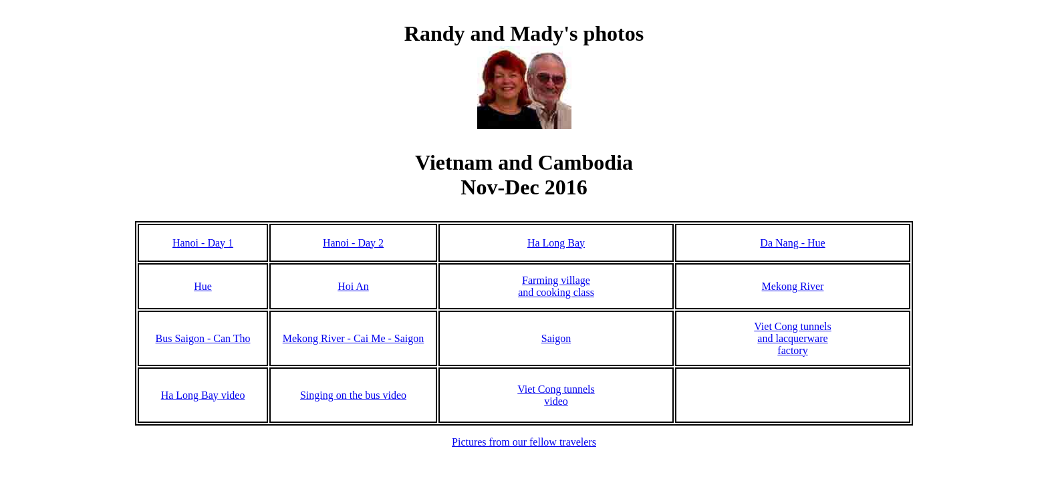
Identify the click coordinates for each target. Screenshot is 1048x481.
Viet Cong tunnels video (555, 395)
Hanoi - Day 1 (202, 243)
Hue (203, 286)
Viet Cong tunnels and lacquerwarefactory (792, 338)
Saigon (556, 338)
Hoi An (353, 286)
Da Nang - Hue (792, 243)
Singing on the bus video (353, 395)
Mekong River (793, 286)
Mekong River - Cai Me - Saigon (353, 338)
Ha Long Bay (556, 243)
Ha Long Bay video (203, 395)
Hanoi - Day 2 (353, 243)
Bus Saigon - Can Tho (203, 338)
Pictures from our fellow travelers (524, 442)
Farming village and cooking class (556, 286)
